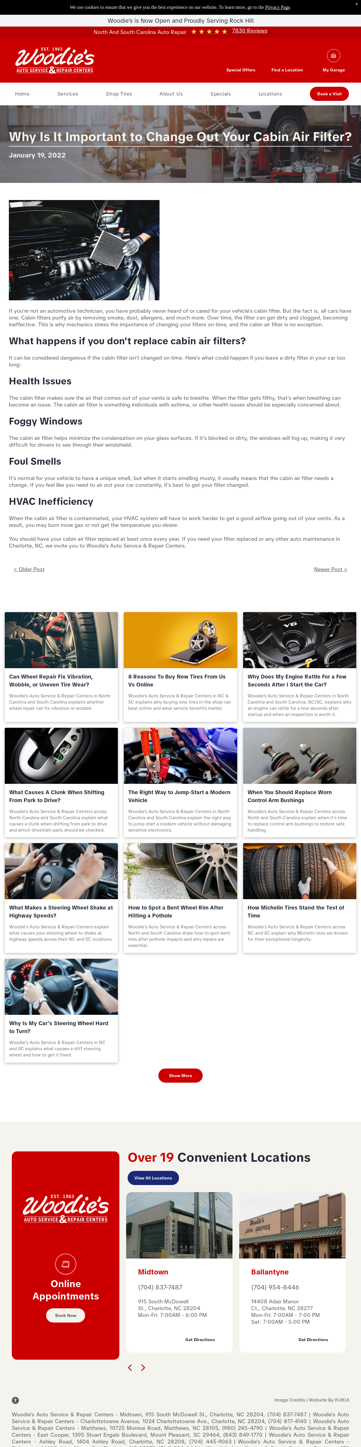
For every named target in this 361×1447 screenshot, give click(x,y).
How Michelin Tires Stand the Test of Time (296, 911)
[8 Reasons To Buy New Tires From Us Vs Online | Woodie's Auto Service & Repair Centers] (180, 640)
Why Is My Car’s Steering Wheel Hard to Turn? (58, 1027)
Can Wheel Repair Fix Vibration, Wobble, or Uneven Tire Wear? (51, 680)
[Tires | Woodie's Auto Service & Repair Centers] (299, 871)
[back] (129, 1367)
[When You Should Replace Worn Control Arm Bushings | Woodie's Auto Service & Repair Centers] (299, 756)
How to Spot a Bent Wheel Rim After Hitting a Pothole (175, 911)
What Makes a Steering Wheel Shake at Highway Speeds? (61, 911)
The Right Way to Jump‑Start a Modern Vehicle (179, 796)
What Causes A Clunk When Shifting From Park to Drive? (56, 796)
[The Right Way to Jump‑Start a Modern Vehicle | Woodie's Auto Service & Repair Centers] (180, 756)
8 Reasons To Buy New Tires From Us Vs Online (177, 680)
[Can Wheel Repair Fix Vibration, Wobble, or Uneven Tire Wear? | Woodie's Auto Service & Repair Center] (61, 640)
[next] (143, 1367)
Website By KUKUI (329, 1400)
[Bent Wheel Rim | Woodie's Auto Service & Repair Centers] (180, 871)
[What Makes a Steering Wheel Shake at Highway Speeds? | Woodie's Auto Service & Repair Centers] (61, 871)
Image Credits (289, 1400)
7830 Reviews (249, 30)
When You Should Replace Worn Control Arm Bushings (290, 796)
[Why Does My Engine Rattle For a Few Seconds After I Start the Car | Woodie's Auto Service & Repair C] (299, 640)
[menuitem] (22, 94)
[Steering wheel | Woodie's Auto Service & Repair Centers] (61, 987)
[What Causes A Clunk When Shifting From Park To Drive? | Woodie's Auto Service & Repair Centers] (61, 756)
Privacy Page (277, 7)
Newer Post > (330, 569)
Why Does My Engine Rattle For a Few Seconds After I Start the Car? (297, 680)
